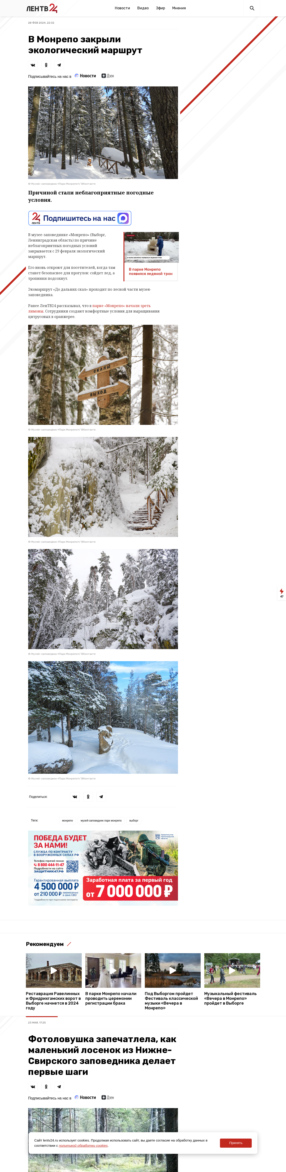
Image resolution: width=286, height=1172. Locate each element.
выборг (133, 820)
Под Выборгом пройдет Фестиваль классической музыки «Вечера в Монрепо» (171, 1001)
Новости (122, 8)
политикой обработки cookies (83, 1145)
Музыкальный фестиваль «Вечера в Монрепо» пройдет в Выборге (230, 998)
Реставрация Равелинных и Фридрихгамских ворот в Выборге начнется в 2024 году (53, 1001)
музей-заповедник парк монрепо (101, 820)
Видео (143, 8)
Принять (236, 1143)
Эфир (160, 8)
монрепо (67, 820)
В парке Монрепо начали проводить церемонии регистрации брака (110, 998)
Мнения (179, 8)
